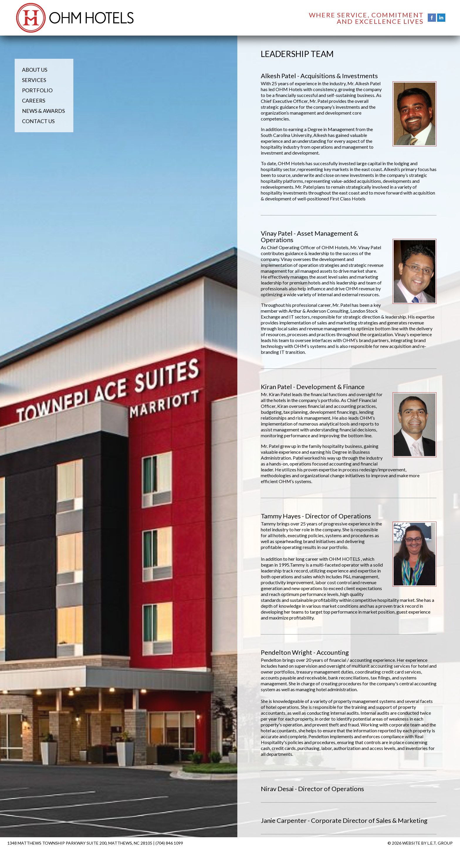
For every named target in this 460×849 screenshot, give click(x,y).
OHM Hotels (74, 18)
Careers (33, 100)
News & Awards (43, 111)
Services (34, 80)
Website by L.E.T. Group (427, 842)
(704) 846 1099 (169, 842)
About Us (34, 69)
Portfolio (37, 90)
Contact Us (38, 121)
